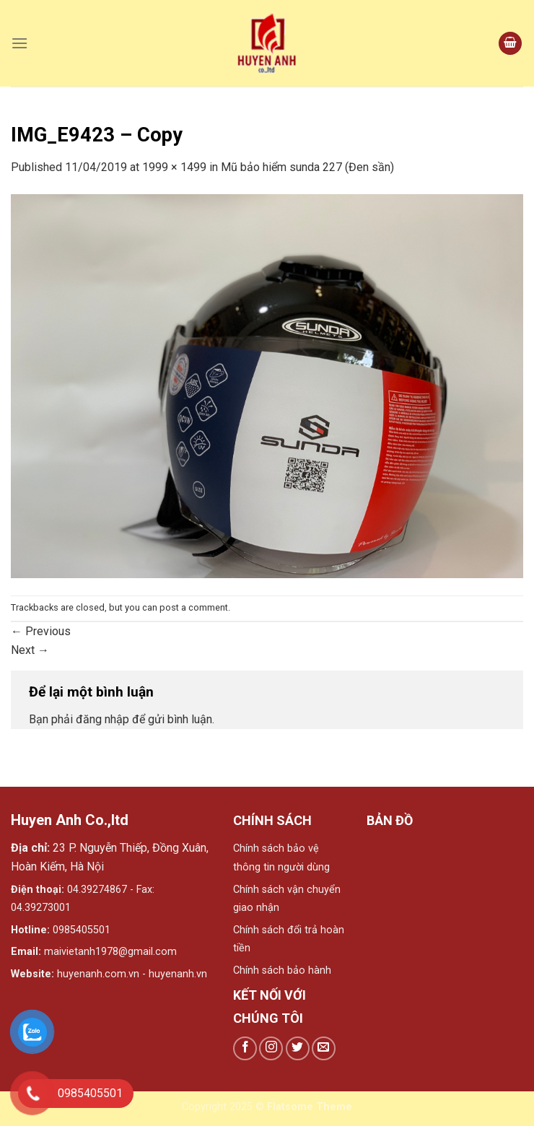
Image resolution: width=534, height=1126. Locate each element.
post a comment (193, 607)
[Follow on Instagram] (271, 1048)
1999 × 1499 (174, 167)
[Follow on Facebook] (245, 1048)
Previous (41, 631)
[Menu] (19, 43)
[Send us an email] (324, 1048)
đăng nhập (102, 719)
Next (30, 650)
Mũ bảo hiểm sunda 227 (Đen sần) (307, 167)
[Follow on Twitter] (298, 1048)
